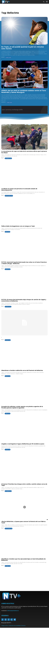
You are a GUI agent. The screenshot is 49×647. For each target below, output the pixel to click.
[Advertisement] (24, 580)
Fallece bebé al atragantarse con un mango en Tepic (18, 226)
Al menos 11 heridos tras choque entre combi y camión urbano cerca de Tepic (24, 484)
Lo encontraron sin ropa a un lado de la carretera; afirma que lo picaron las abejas (24, 152)
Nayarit (3, 57)
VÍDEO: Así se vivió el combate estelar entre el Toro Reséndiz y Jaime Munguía (23, 91)
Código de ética (4, 625)
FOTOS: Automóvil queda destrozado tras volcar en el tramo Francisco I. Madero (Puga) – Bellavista (24, 262)
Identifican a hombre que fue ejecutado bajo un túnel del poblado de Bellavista (23, 559)
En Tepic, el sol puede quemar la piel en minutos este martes (22, 48)
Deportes (3, 102)
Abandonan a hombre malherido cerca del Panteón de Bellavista (22, 370)
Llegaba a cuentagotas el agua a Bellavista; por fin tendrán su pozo (22, 444)
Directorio (23, 625)
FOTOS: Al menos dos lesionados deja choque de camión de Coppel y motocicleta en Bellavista (23, 300)
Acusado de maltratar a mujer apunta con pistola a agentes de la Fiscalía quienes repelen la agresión (22, 407)
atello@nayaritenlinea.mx (13, 610)
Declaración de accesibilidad (15, 625)
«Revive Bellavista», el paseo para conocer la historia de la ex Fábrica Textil (23, 522)
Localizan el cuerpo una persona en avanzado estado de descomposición (19, 189)
